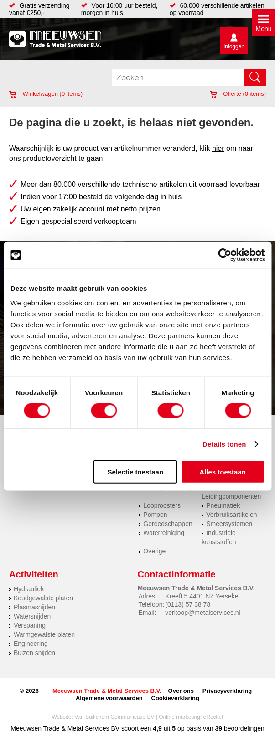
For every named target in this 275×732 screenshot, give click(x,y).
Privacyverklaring (227, 690)
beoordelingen (243, 728)
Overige (154, 551)
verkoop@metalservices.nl (202, 612)
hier (218, 148)
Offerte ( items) (238, 93)
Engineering (31, 643)
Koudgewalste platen (43, 598)
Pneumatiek (223, 505)
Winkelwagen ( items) (46, 93)
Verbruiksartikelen (231, 514)
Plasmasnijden (34, 607)
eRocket (213, 717)
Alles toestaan (222, 471)
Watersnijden (32, 616)
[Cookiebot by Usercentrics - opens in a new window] (225, 255)
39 (219, 728)
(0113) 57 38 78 (187, 604)
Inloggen (233, 46)
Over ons (181, 690)
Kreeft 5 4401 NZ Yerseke (201, 596)
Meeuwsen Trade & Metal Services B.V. (106, 690)
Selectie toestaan (136, 471)
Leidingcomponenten (231, 496)
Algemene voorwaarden (109, 698)
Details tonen (224, 444)
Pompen (155, 514)
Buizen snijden (34, 652)
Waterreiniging (163, 532)
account (91, 209)
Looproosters (162, 505)
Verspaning (30, 625)
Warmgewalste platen (44, 634)
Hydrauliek (29, 589)
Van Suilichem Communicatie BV (114, 717)
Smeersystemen (229, 523)
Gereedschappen (167, 523)
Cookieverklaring (175, 698)
